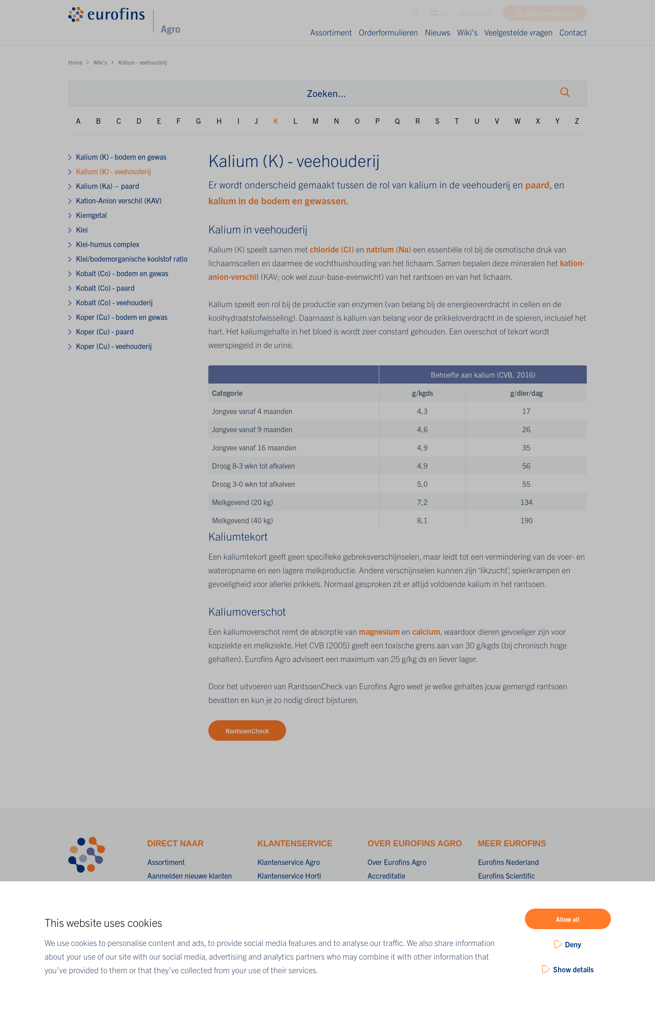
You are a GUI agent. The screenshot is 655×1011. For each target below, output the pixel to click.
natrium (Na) (388, 249)
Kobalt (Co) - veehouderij (114, 302)
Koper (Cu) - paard (105, 331)
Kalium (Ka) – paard (107, 185)
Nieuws (437, 32)
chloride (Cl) (332, 249)
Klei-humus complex (107, 243)
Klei (82, 229)
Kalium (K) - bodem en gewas (121, 156)
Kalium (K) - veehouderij (113, 171)
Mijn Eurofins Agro (550, 15)
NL (438, 15)
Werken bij (474, 15)
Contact (573, 32)
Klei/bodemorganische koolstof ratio (131, 258)
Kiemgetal (91, 214)
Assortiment (331, 32)
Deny (573, 944)
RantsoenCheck (247, 731)
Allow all (567, 919)
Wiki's (467, 32)
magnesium (380, 631)
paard (537, 184)
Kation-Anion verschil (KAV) (118, 200)
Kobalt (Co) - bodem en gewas (122, 273)
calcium (426, 631)
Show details (573, 969)
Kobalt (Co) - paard (105, 287)
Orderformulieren (388, 32)
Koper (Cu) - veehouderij (114, 345)
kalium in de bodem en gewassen (277, 200)
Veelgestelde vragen (518, 32)
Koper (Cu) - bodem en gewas (121, 316)
